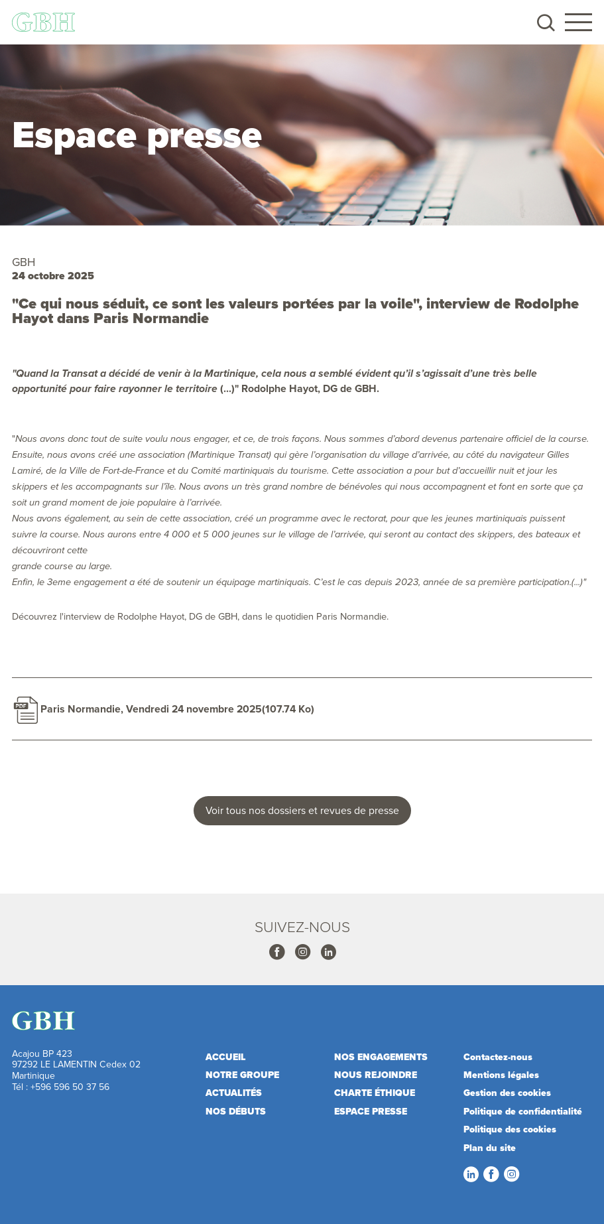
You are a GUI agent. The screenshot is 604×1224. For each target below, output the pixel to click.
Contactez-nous (497, 1057)
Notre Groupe (242, 1075)
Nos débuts (236, 1112)
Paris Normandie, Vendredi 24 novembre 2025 (151, 708)
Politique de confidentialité (522, 1112)
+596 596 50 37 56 (69, 1086)
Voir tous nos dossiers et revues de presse (302, 810)
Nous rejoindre (375, 1075)
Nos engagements (381, 1057)
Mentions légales (501, 1075)
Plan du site (489, 1148)
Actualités (234, 1093)
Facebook (276, 952)
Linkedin (328, 952)
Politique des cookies (509, 1129)
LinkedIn (470, 1174)
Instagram (302, 952)
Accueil (226, 1057)
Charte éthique (374, 1093)
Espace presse (370, 1112)
